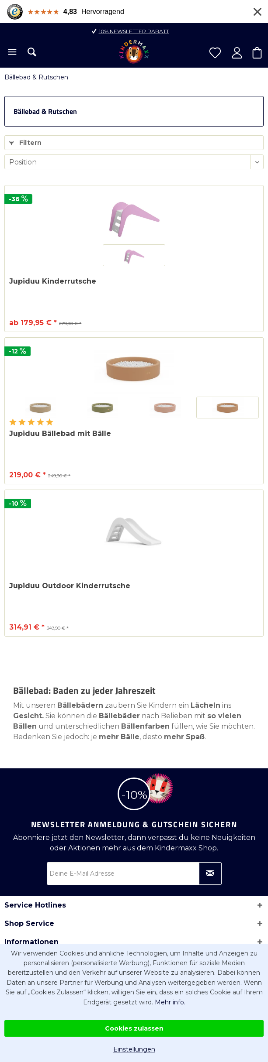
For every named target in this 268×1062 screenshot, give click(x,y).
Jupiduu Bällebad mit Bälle (60, 433)
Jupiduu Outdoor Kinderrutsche (69, 586)
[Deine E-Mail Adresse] (134, 873)
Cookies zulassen (134, 1028)
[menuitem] (11, 52)
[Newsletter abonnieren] (210, 873)
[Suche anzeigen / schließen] (32, 51)
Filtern (25, 143)
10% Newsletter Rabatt (134, 31)
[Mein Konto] (237, 52)
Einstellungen (134, 1049)
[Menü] (11, 52)
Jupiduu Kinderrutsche (52, 281)
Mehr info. (170, 1002)
